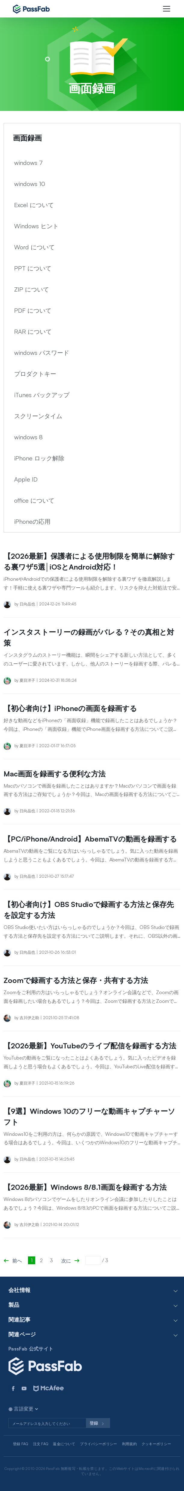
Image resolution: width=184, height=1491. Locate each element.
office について (34, 500)
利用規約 (129, 1444)
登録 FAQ (20, 1444)
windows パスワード (41, 352)
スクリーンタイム (38, 416)
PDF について (32, 310)
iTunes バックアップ (41, 395)
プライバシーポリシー (98, 1444)
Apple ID (26, 479)
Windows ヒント (36, 226)
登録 (98, 1423)
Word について (34, 247)
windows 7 (28, 162)
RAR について (33, 331)
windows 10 (29, 184)
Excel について (34, 205)
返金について (64, 1444)
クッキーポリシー (156, 1444)
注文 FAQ (40, 1444)
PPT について (32, 268)
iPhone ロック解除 (39, 458)
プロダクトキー (35, 373)
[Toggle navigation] (166, 8)
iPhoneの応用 (32, 521)
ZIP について (31, 289)
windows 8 (28, 437)
